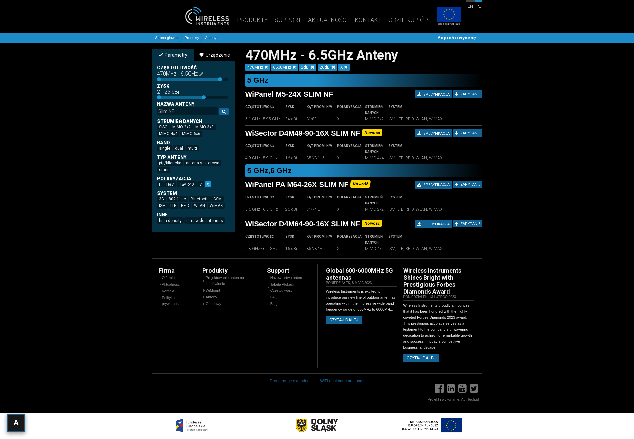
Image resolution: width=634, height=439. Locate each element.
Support (288, 19)
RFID (186, 205)
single (165, 148)
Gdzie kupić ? (408, 19)
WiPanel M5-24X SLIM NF (289, 94)
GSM (218, 198)
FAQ (274, 297)
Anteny (210, 38)
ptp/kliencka (171, 162)
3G (162, 198)
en (470, 6)
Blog (274, 304)
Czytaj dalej (343, 319)
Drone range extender (289, 381)
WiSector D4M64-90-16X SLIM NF (303, 224)
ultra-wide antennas (205, 220)
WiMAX (217, 205)
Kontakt (368, 19)
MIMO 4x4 (169, 133)
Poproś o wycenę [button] (456, 37)
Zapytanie (467, 94)
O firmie (168, 278)
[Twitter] (474, 388)
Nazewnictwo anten (286, 278)
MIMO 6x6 (192, 133)
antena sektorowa (203, 162)
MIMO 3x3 (205, 126)
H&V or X (188, 184)
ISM (163, 205)
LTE (174, 205)
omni (164, 169)
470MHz (257, 67)
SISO (164, 126)
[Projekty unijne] (449, 16)
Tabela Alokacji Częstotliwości (282, 287)
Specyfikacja (433, 94)
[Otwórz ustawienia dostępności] (16, 423)
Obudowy (213, 304)
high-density (171, 220)
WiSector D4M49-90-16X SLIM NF (303, 133)
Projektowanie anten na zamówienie (225, 281)
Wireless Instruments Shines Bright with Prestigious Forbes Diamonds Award (432, 281)
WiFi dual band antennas (342, 381)
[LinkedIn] (451, 388)
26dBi (327, 67)
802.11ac (178, 198)
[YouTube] (462, 388)
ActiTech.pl (470, 399)
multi (193, 148)
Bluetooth (201, 198)
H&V (171, 184)
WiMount (213, 290)
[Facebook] (439, 388)
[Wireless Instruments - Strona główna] (193, 15)
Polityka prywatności (171, 301)
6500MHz (284, 67)
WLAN (200, 205)
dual (180, 148)
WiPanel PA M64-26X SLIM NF (297, 184)
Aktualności (328, 19)
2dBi (307, 67)
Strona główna (167, 38)
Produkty (252, 19)
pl (478, 6)
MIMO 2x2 (182, 126)
